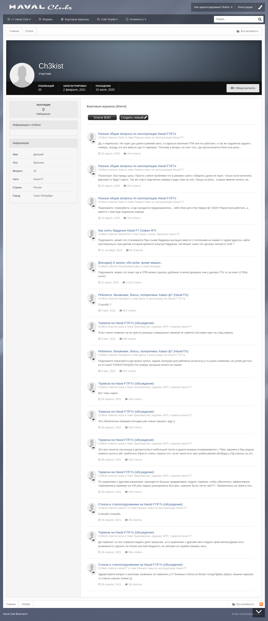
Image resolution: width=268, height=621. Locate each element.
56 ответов (134, 250)
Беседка (155, 266)
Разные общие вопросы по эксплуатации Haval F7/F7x (137, 133)
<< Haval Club (21, 19)
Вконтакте (21, 614)
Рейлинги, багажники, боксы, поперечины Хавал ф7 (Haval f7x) (143, 295)
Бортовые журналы (76, 19)
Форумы (47, 19)
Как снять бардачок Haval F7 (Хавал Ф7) (127, 230)
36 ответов (133, 519)
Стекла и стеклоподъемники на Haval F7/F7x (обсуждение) (140, 504)
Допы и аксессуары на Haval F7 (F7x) (162, 298)
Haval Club (9, 614)
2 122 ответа (132, 282)
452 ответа (127, 310)
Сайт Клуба (109, 19)
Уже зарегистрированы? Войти (213, 7)
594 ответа (127, 338)
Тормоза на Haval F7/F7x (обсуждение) (126, 323)
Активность (137, 19)
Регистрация (245, 7)
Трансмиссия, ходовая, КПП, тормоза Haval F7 (163, 326)
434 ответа (132, 153)
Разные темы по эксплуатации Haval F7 (159, 137)
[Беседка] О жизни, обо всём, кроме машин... (130, 262)
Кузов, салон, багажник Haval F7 (159, 234)
